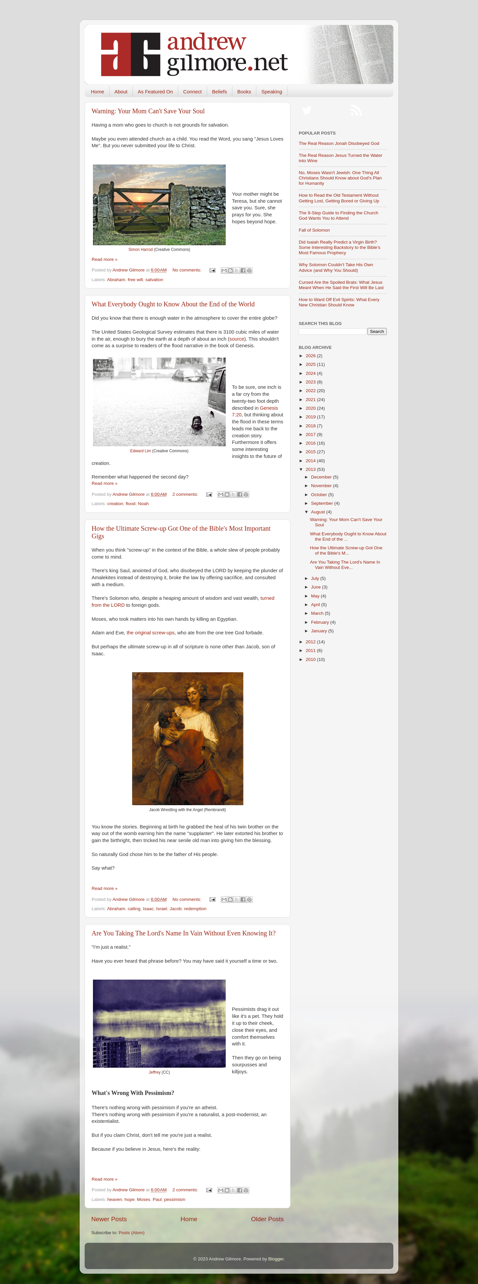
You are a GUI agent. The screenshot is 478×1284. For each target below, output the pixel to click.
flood (130, 503)
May (316, 595)
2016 (311, 443)
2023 (311, 381)
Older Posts (267, 1219)
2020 (311, 408)
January (319, 630)
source (236, 339)
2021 (311, 399)
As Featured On (155, 91)
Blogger (275, 1258)
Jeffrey (154, 1072)
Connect (192, 91)
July (315, 578)
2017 (311, 434)
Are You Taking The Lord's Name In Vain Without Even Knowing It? (184, 933)
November (322, 485)
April (316, 604)
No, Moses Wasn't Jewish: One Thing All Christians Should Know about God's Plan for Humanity (340, 178)
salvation (154, 279)
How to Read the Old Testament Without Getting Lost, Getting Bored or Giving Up (339, 198)
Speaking (271, 91)
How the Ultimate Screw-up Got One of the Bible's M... (346, 550)
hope (129, 1199)
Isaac (148, 908)
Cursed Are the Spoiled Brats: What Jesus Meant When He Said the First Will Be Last (341, 285)
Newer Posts (109, 1219)
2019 (311, 416)
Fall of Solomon (314, 230)
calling (134, 908)
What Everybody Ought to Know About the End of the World (173, 304)
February (320, 622)
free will (135, 279)
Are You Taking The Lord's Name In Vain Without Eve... (345, 565)
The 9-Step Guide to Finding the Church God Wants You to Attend (338, 215)
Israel (161, 908)
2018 (311, 425)
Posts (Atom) (132, 1232)
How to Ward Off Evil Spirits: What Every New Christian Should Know (339, 302)
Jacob (176, 908)
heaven (114, 1199)
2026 (311, 355)
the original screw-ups (151, 632)
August (318, 511)
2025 (311, 364)
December (322, 477)
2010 (311, 659)
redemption (195, 908)
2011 (311, 650)
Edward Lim (140, 451)
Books (244, 91)
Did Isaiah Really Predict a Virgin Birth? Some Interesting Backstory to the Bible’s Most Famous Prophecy (339, 247)
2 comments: (186, 494)
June (316, 587)
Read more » (105, 259)
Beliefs (219, 91)
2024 (311, 373)
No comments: (188, 270)
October (319, 494)
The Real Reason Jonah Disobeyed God (339, 143)
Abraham (116, 279)
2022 (311, 390)
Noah (143, 503)
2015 (311, 451)
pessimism (175, 1199)
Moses (143, 1199)
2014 (311, 460)
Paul (157, 1199)
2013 (311, 469)
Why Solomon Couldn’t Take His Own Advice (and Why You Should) (336, 267)
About (121, 91)
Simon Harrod (140, 249)
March (318, 613)
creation (115, 503)
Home (97, 91)
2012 (311, 641)
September (322, 503)
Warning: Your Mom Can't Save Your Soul (148, 111)
